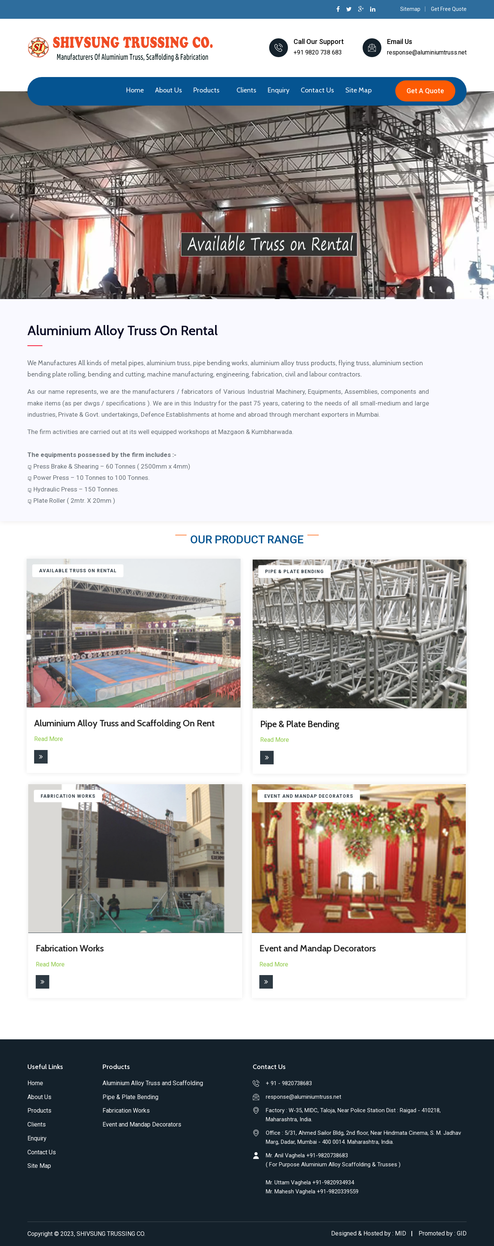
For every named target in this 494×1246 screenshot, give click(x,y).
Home (135, 90)
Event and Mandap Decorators (311, 948)
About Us (168, 90)
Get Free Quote (449, 9)
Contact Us (317, 90)
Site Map (358, 90)
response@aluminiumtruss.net (427, 52)
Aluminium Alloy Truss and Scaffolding (152, 1083)
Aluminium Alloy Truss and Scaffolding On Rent (118, 723)
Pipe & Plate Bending (299, 729)
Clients (246, 90)
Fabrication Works (76, 948)
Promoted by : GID (443, 1233)
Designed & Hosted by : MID (368, 1233)
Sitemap (410, 9)
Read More (42, 738)
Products (206, 90)
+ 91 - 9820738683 (289, 1083)
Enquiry (278, 90)
